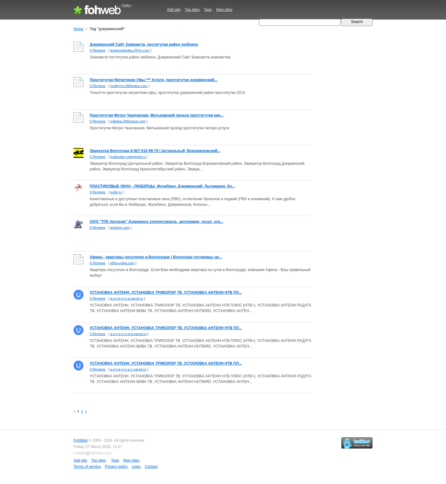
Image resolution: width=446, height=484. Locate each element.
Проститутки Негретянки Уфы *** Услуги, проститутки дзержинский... (153, 80)
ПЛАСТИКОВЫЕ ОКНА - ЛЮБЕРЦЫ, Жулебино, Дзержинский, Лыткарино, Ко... (162, 186)
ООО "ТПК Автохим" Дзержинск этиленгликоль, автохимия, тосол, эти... (156, 221)
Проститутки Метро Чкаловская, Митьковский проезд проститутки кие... (157, 115)
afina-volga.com (122, 263)
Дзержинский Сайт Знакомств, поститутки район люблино (144, 44)
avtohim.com (120, 227)
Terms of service (87, 466)
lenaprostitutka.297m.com (129, 50)
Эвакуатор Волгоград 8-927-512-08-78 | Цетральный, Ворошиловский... (155, 151)
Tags (208, 9)
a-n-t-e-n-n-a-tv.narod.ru (128, 334)
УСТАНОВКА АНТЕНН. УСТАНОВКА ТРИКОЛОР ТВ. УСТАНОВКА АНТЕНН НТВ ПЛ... (166, 292)
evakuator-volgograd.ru (127, 157)
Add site (173, 9)
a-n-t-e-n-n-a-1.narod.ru (128, 369)
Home (78, 29)
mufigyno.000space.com (128, 86)
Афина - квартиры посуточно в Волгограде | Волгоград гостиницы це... (156, 257)
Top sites (192, 9)
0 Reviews (98, 50)
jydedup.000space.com (127, 121)
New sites (224, 9)
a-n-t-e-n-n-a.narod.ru (126, 298)
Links (136, 466)
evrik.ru (115, 192)
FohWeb (81, 440)
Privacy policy (116, 466)
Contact (151, 466)
